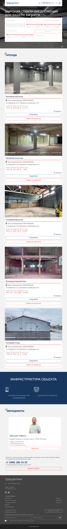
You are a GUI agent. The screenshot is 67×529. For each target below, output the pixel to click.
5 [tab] (52, 63)
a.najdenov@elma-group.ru (18, 445)
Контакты (58, 502)
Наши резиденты (9, 506)
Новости (7, 504)
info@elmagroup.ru (10, 512)
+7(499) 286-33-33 (10, 510)
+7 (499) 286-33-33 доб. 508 (15, 443)
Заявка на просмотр (33, 118)
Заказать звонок (33, 468)
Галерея (58, 498)
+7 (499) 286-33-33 (46, 3)
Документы (59, 500)
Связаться (33, 448)
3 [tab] (29, 63)
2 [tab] (17, 63)
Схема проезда (10, 496)
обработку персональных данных (26, 520)
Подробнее (33, 114)
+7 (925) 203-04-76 (18, 441)
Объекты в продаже (10, 500)
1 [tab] (6, 63)
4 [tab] (40, 63)
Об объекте (8, 498)
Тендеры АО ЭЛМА (10, 502)
